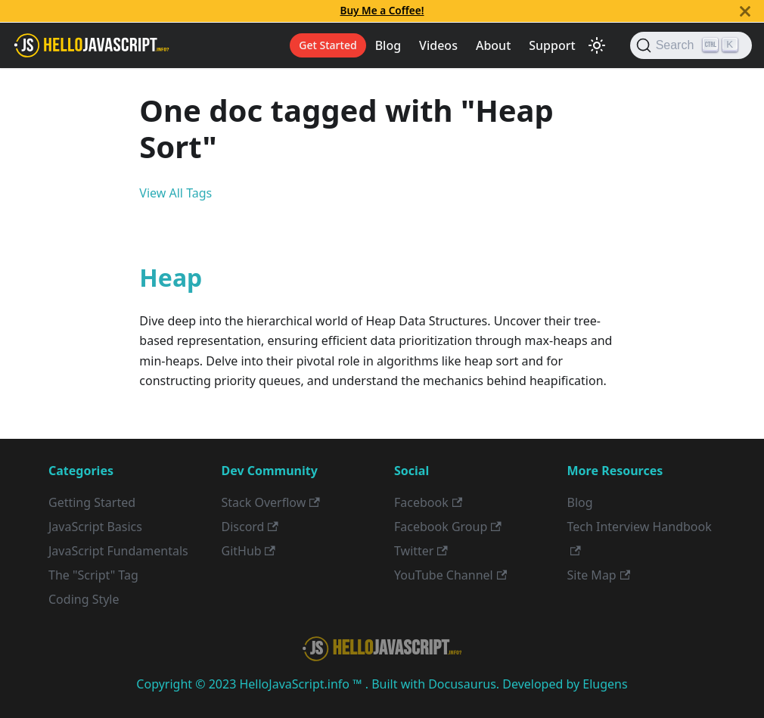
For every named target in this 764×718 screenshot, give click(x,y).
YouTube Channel (450, 575)
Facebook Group (448, 526)
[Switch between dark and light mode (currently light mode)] (597, 45)
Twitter (421, 550)
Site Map (599, 575)
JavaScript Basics (95, 526)
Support (552, 45)
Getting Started (91, 502)
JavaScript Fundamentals (118, 550)
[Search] (691, 45)
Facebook (428, 502)
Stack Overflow (271, 502)
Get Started (327, 45)
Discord (250, 526)
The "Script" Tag (93, 575)
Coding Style (84, 599)
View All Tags (175, 193)
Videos (438, 45)
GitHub (248, 550)
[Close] (745, 11)
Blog (388, 45)
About (493, 45)
